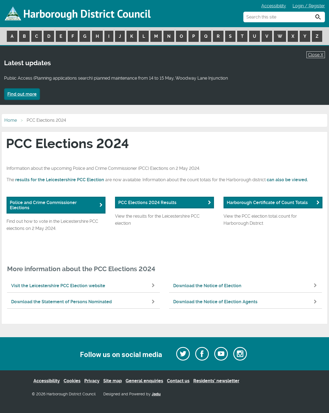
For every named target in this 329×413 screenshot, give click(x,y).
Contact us (178, 380)
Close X (315, 54)
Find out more (22, 94)
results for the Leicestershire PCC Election (59, 179)
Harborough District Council (87, 14)
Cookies (72, 380)
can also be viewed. (287, 179)
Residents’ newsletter (216, 380)
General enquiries (144, 380)
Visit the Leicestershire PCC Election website (84, 285)
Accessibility (273, 5)
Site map (112, 380)
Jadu (156, 394)
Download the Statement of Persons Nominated (84, 301)
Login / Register (309, 5)
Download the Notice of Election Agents (246, 301)
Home (10, 120)
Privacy (92, 380)
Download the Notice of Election (246, 285)
